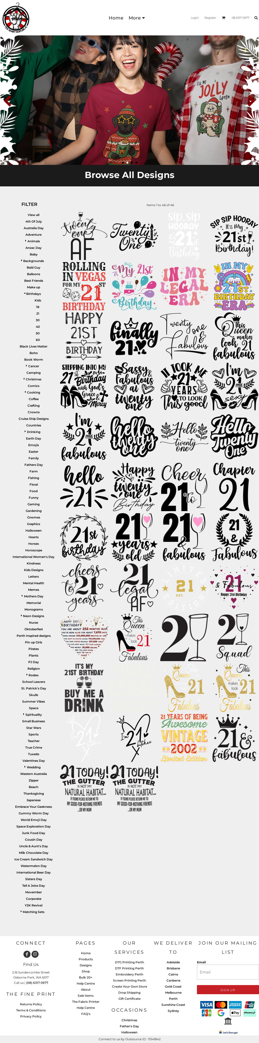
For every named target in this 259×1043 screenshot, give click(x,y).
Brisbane (173, 968)
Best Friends (33, 281)
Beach (33, 787)
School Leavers (33, 682)
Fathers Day (33, 465)
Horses (33, 544)
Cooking (33, 392)
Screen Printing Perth (129, 980)
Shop (86, 971)
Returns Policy (31, 1004)
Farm (34, 471)
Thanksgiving (33, 793)
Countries (33, 425)
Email (201, 962)
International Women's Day (33, 557)
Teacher (34, 741)
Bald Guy (33, 267)
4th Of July (33, 221)
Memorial (33, 603)
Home (86, 953)
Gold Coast (173, 986)
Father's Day (129, 1026)
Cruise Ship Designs (34, 419)
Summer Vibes (33, 701)
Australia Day (34, 228)
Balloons (33, 274)
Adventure (33, 234)
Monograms (33, 609)
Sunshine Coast (173, 1005)
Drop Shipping (129, 992)
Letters (33, 576)
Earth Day (33, 438)
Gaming (33, 504)
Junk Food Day (33, 833)
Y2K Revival (33, 905)
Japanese (33, 800)
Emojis (33, 445)
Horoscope (33, 550)
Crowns (34, 412)
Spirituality (33, 714)
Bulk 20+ (85, 977)
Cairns (173, 974)
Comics (33, 386)
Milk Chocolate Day (33, 853)
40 (38, 327)
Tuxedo (33, 754)
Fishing (33, 478)
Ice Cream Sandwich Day (33, 859)
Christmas (33, 379)
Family (33, 458)
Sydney (173, 1011)
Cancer (33, 366)
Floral (34, 484)
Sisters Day (33, 879)
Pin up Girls (33, 642)
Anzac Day (33, 248)
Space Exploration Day (33, 826)
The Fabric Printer (85, 1002)
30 (38, 320)
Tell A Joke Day (33, 885)
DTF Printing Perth (129, 968)
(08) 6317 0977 (37, 983)
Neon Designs (33, 616)
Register (210, 17)
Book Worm (33, 359)
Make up (33, 287)
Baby (34, 254)
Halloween (33, 530)
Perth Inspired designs (34, 636)
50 (38, 333)
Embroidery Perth (129, 974)
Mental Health (33, 583)
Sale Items (86, 995)
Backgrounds (33, 261)
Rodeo (33, 675)
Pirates (33, 649)
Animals (33, 241)
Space (33, 708)
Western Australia (33, 774)
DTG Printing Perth (129, 962)
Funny (34, 497)
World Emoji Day (34, 820)
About (86, 989)
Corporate (33, 899)
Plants (33, 655)
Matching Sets (33, 912)
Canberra (173, 980)
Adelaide (173, 962)
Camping (33, 373)
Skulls (33, 695)
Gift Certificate (129, 999)
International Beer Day (33, 872)
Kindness (34, 563)
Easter (33, 451)
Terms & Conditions (31, 1010)
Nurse (33, 622)
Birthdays (33, 294)
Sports (33, 734)
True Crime (33, 747)
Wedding (34, 767)
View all (33, 215)
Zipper (34, 780)
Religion (33, 668)
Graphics (33, 524)
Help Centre (86, 983)
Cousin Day (33, 839)
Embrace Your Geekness (33, 807)
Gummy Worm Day (34, 813)
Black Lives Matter (33, 346)
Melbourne (173, 992)
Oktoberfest (33, 629)
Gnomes (33, 517)
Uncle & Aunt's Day (33, 846)
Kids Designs (33, 570)
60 (38, 340)
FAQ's (85, 1014)
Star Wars (33, 728)
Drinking (33, 432)
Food (34, 491)
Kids (38, 300)
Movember (33, 892)
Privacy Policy (31, 1016)
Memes (33, 590)
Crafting (33, 405)
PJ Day (33, 662)
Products (86, 959)
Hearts (33, 537)
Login (195, 17)
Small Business (33, 721)
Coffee (34, 399)
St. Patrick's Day (33, 688)
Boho (34, 353)
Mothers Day (33, 596)
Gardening (34, 511)
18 (37, 307)
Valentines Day (33, 761)
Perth (173, 999)
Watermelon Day (34, 866)
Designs (86, 965)
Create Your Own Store (129, 986)
